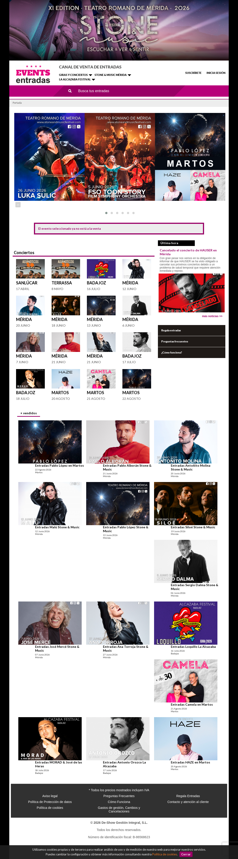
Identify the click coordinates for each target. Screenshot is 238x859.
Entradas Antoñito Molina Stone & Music (190, 467)
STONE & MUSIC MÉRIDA (111, 75)
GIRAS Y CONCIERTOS (73, 75)
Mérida (130, 282)
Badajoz (96, 282)
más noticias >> (212, 316)
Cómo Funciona (119, 802)
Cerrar (186, 854)
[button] (106, 213)
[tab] (28, 413)
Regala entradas (171, 330)
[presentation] (17, 204)
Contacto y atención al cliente (188, 802)
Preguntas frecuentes (174, 341)
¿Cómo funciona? (171, 352)
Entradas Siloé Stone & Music (193, 527)
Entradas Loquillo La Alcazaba (193, 646)
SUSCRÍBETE (193, 73)
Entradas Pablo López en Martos (59, 465)
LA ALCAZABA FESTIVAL (75, 79)
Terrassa (62, 282)
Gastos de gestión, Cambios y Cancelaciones (119, 809)
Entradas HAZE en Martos (190, 762)
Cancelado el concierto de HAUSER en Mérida (188, 252)
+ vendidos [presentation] (28, 413)
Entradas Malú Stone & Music (57, 527)
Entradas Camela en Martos (192, 704)
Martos (60, 392)
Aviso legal (49, 796)
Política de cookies (164, 854)
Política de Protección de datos (50, 802)
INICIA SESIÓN (216, 73)
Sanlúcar (26, 282)
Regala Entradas (188, 796)
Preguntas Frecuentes (119, 796)
